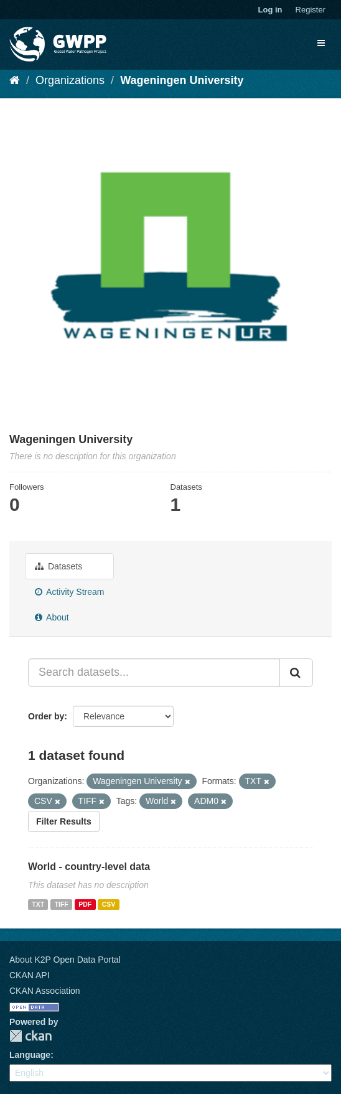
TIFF (61, 904)
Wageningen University (181, 80)
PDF (84, 904)
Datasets (58, 566)
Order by (46, 716)
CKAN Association (44, 991)
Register (310, 9)
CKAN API (29, 975)
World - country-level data (89, 866)
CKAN (30, 1035)
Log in (270, 9)
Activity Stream (69, 592)
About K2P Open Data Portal (65, 960)
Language (29, 1055)
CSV (109, 904)
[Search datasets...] (154, 672)
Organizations (70, 80)
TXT (38, 904)
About (52, 617)
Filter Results (63, 821)
